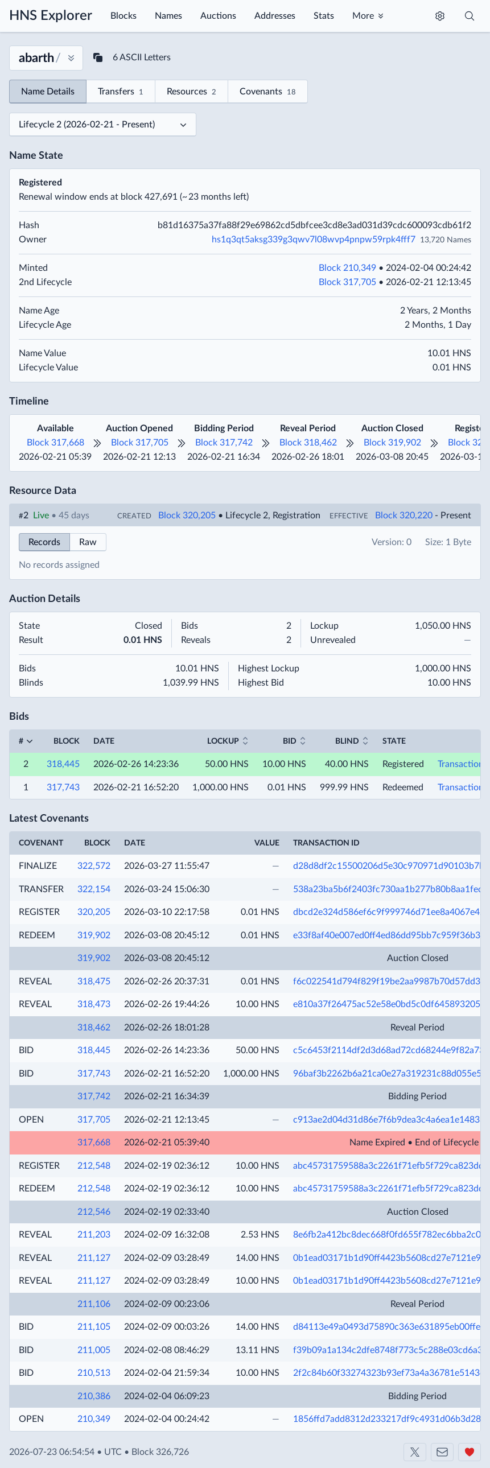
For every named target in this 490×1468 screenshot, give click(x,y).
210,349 (93, 1419)
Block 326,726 (160, 1452)
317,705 (93, 1119)
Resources (191, 92)
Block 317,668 (55, 442)
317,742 (93, 1096)
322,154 (93, 889)
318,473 (93, 1004)
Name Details (48, 91)
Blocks (123, 15)
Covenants (268, 92)
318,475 (93, 981)
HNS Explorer (50, 16)
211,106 (93, 1304)
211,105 (93, 1326)
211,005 (93, 1350)
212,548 (93, 1165)
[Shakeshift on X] (414, 1452)
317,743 (63, 787)
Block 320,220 (404, 515)
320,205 (93, 912)
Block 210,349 (347, 268)
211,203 (93, 1234)
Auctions (218, 15)
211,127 (93, 1258)
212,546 (93, 1212)
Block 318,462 (308, 442)
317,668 (93, 1142)
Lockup (223, 741)
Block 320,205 (187, 515)
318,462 (93, 1027)
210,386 (93, 1396)
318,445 (63, 764)
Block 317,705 (347, 282)
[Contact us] (442, 1452)
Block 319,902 (392, 442)
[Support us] (469, 1452)
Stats (324, 15)
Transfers (120, 92)
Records (44, 542)
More (363, 15)
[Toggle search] (469, 16)
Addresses (274, 15)
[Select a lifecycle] (102, 125)
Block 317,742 (224, 442)
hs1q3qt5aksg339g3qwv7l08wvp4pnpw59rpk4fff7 (313, 239)
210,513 (93, 1373)
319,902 (93, 935)
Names (168, 15)
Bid (290, 741)
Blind (347, 741)
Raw (88, 542)
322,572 (93, 866)
